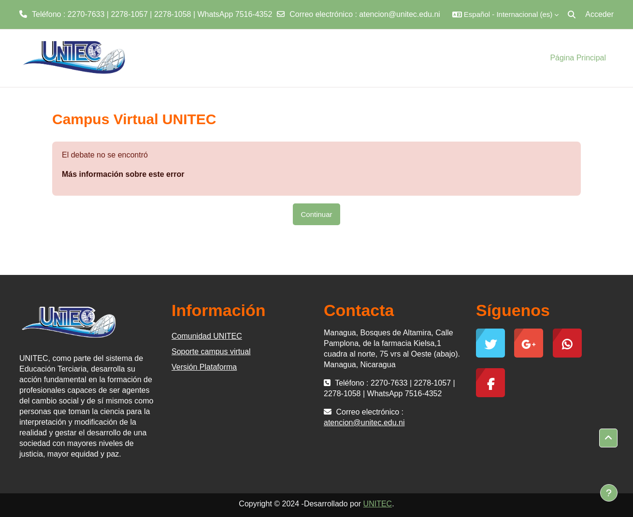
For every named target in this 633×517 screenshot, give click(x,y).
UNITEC (377, 504)
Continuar (316, 214)
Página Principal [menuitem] (578, 58)
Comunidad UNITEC (207, 336)
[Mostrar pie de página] (609, 493)
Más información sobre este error (123, 174)
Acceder (599, 14)
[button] (505, 14)
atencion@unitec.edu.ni (399, 14)
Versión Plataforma (204, 367)
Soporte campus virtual (211, 351)
